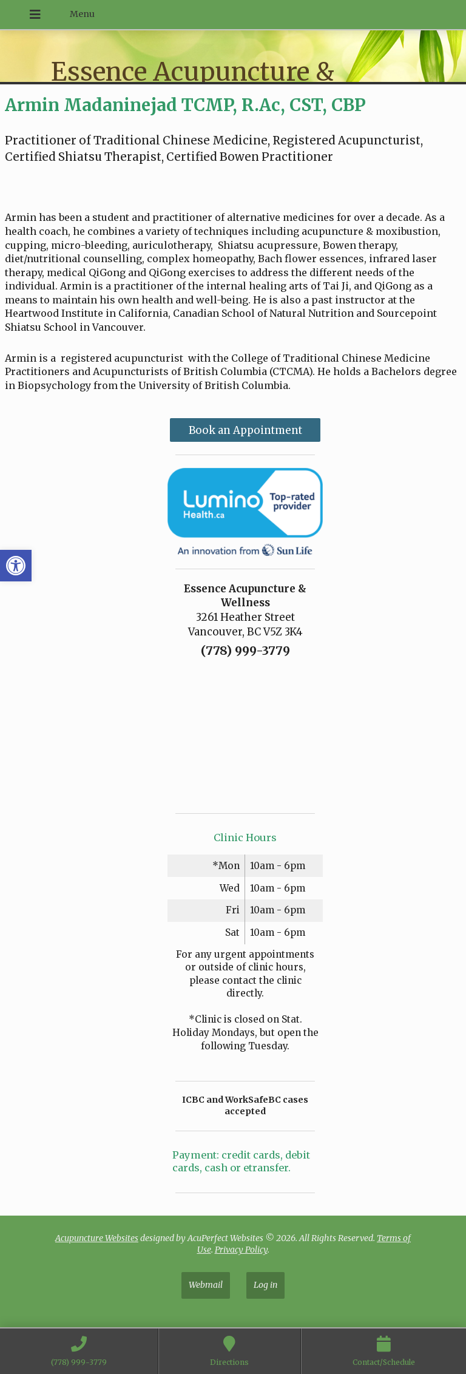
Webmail (206, 1284)
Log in (265, 1284)
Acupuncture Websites (96, 1238)
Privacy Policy (241, 1249)
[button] (16, 565)
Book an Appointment (245, 430)
